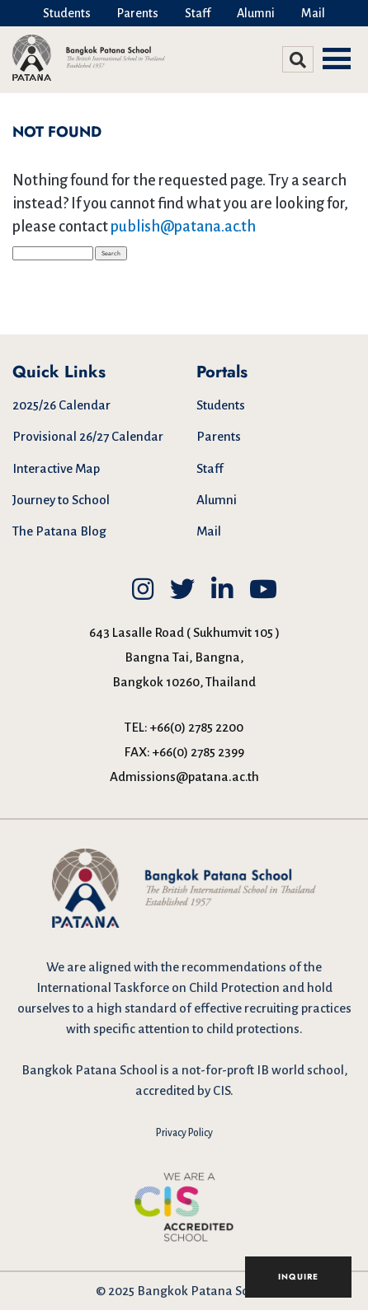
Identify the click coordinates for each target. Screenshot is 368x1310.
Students (67, 13)
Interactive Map (56, 468)
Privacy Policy (184, 1133)
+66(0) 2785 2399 (198, 752)
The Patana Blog (59, 531)
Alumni (256, 13)
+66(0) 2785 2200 (196, 727)
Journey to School (61, 500)
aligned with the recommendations (187, 967)
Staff (197, 13)
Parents (137, 13)
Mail (313, 13)
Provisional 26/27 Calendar (87, 436)
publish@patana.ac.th (183, 226)
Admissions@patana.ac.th (184, 777)
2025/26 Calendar (61, 405)
